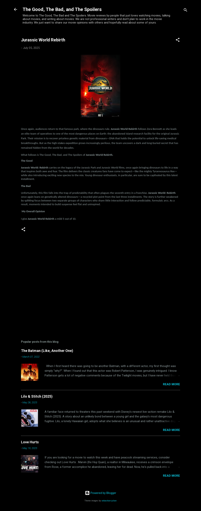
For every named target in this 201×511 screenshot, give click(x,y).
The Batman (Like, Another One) (47, 351)
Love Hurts (30, 442)
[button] (177, 40)
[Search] (185, 11)
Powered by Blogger (100, 493)
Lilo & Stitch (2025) (37, 396)
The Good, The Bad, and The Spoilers (62, 9)
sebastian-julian (109, 500)
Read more (171, 384)
